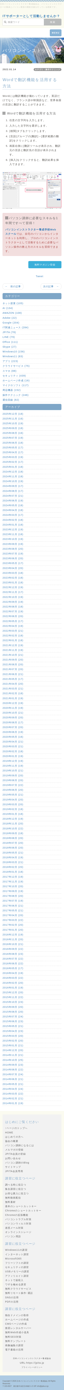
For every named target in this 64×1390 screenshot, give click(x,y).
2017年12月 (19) (13, 876)
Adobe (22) (10, 317)
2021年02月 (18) (13, 693)
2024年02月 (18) (13, 520)
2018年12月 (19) (13, 818)
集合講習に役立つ (15, 1189)
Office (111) (10, 342)
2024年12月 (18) (13, 471)
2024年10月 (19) (13, 481)
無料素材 (10, 1202)
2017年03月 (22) (13, 920)
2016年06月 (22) (13, 963)
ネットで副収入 (14, 1280)
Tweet (39, 276)
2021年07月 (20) (13, 669)
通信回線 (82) (11, 399)
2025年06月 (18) (13, 442)
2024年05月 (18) (13, 505)
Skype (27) (10, 346)
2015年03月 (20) (13, 1036)
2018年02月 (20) (13, 867)
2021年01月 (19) (13, 698)
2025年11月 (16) (13, 418)
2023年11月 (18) (13, 534)
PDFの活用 (11, 1301)
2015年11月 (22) (13, 997)
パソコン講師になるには (19, 1145)
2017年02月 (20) (13, 924)
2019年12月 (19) (13, 761)
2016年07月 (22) (13, 958)
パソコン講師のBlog (17, 1162)
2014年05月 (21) (13, 1084)
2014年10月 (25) (13, 1060)
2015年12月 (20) (13, 992)
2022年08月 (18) (13, 606)
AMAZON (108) (12, 313)
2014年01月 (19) (13, 1103)
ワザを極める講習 (15, 1284)
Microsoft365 (13, 1258)
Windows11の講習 (16, 1250)
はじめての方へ (14, 1136)
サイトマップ (13, 1167)
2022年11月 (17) (13, 592)
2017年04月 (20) (13, 915)
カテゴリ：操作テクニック (47, 69)
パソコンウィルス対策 (18, 1223)
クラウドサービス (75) (16, 366)
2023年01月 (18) (13, 582)
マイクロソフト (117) (16, 385)
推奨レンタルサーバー (18, 1328)
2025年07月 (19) (13, 437)
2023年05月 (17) (13, 563)
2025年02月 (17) (13, 462)
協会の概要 (11, 1141)
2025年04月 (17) (13, 452)
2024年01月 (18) (13, 524)
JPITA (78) (9, 332)
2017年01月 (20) (13, 929)
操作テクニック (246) (16, 395)
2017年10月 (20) (13, 886)
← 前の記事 (13, 286)
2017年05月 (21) (13, 910)
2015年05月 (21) (13, 1026)
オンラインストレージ (18, 1232)
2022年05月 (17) (13, 621)
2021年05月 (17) (13, 679)
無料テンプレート (15, 1341)
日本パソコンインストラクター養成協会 (32, 1381)
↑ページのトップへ (16, 1128)
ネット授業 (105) (13, 303)
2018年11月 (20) (13, 823)
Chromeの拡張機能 (16, 1215)
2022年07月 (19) (13, 611)
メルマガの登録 (14, 1149)
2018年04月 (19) (13, 857)
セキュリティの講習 (17, 1267)
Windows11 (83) (13, 356)
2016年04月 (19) (13, 973)
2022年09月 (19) (13, 601)
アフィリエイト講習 (17, 1276)
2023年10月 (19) (13, 539)
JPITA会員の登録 (15, 1154)
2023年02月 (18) (13, 577)
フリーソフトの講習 (17, 1263)
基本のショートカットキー (21, 1206)
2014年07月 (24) (13, 1074)
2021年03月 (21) (13, 688)
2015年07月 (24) (13, 1016)
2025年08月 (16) (13, 433)
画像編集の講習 (14, 1345)
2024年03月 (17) (13, 515)
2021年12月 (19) (13, 645)
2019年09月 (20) (13, 775)
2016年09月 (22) (13, 949)
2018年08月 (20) (13, 838)
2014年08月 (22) (13, 1069)
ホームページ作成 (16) (16, 380)
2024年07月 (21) (13, 495)
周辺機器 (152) (12, 390)
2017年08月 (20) (13, 896)
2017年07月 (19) (13, 900)
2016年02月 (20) (13, 982)
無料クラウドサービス (18, 1288)
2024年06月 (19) (13, 500)
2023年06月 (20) (13, 558)
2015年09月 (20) (13, 1007)
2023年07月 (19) (13, 553)
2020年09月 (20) (13, 717)
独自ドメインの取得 (17, 1315)
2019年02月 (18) (13, 809)
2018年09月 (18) (13, 833)
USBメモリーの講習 (17, 1271)
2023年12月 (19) (13, 529)
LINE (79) (9, 337)
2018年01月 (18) (13, 871)
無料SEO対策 (13, 1336)
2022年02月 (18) (13, 635)
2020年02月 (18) (13, 751)
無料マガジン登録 (44, 264)
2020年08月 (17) (13, 722)
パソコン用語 (13, 1236)
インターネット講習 (17, 1254)
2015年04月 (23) (13, 1031)
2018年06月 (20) (13, 847)
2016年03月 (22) (13, 978)
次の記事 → (51, 286)
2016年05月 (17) (13, 968)
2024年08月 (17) (13, 491)
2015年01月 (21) (13, 1045)
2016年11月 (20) (13, 939)
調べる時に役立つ (15, 1184)
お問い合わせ (13, 1158)
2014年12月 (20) (13, 1050)
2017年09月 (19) (13, 891)
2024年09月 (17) (13, 486)
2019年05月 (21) (13, 794)
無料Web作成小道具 (17, 1332)
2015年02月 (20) (13, 1040)
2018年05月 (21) (13, 852)
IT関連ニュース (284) (16, 327)
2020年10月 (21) (13, 712)
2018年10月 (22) (13, 828)
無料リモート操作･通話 (19, 1293)
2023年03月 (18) (13, 573)
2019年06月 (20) (13, 789)
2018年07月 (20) (13, 843)
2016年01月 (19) (13, 987)
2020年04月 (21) (13, 741)
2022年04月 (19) (13, 626)
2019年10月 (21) (13, 770)
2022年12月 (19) (13, 587)
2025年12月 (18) (13, 413)
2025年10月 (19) (13, 423)
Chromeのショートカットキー (23, 1210)
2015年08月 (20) (13, 1011)
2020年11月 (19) (13, 708)
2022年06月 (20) (13, 616)
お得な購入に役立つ (17, 1193)
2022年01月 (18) (13, 640)
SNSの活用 (12, 1297)
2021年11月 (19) (13, 650)
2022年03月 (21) (13, 630)
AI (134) (8, 308)
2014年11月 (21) (13, 1055)
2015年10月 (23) (13, 1002)
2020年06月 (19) (13, 732)
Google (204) (11, 322)
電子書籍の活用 (14, 1349)
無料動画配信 (13, 1197)
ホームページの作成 (17, 1319)
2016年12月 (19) (13, 934)
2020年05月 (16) (13, 736)
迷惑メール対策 (14, 1227)
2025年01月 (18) (13, 467)
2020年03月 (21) (13, 746)
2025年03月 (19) (13, 457)
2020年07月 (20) (13, 727)
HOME (9, 1132)
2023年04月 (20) (13, 568)
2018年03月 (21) (13, 862)
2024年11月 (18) (13, 476)
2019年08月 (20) (13, 780)
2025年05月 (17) (13, 447)
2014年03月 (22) (13, 1093)
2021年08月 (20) (13, 664)
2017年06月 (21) (13, 905)
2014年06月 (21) (13, 1079)
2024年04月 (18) (13, 510)
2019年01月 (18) (13, 814)
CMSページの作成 (16, 1323)
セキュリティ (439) (14, 375)
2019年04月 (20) (13, 799)
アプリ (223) (10, 361)
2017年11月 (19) (13, 881)
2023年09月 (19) (13, 544)
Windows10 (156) (14, 351)
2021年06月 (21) (13, 674)
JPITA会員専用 (14, 1171)
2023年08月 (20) (13, 548)
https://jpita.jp (35, 1362)
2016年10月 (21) (13, 944)
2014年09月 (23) (13, 1064)
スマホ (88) (10, 371)
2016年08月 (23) (13, 954)
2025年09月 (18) (13, 428)
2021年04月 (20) (13, 683)
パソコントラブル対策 (18, 1219)
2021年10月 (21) (13, 655)
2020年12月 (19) (13, 703)
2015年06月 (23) (13, 1021)
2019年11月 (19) (13, 765)
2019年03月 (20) (13, 804)
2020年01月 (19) (13, 756)
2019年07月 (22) (13, 785)
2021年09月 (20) (13, 659)
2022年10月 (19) (13, 597)
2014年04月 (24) (13, 1089)
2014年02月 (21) (13, 1098)
